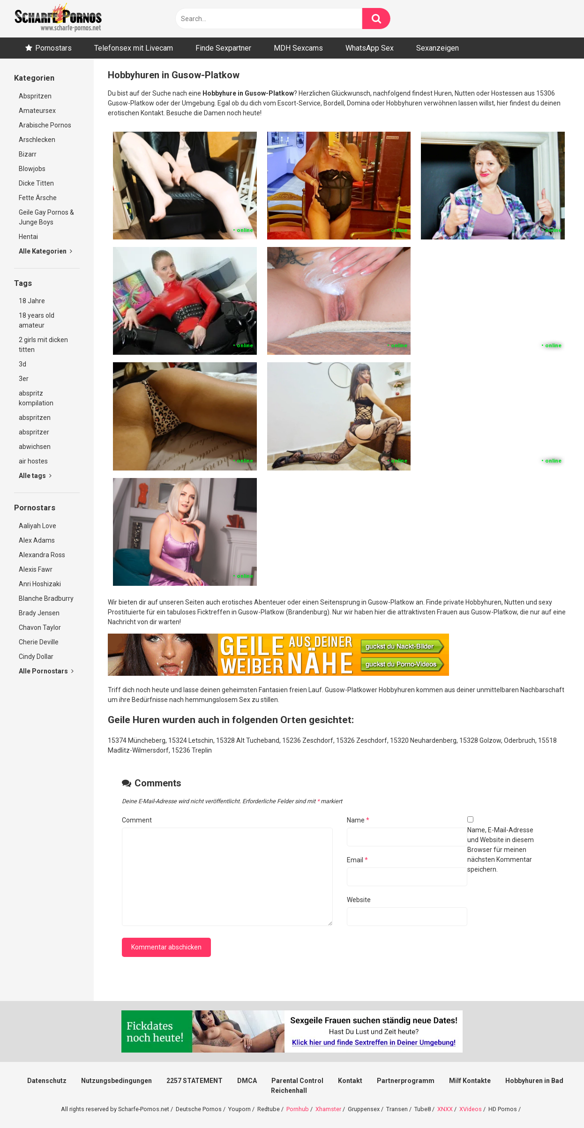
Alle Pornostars (46, 671)
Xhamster (328, 1109)
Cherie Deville (39, 642)
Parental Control (297, 1080)
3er (24, 378)
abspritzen (35, 417)
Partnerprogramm (405, 1080)
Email (357, 860)
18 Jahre (32, 301)
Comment (137, 820)
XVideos (470, 1109)
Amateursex (37, 110)
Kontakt (350, 1080)
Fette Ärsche (38, 198)
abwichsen (35, 446)
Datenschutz (47, 1080)
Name (358, 820)
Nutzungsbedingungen (116, 1080)
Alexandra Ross (42, 555)
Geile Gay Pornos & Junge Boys (46, 217)
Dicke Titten (36, 183)
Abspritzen (35, 96)
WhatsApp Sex (369, 48)
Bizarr (28, 154)
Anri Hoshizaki (40, 584)
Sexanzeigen (437, 48)
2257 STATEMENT (194, 1080)
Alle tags (35, 475)
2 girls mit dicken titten (43, 344)
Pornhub (297, 1109)
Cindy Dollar (36, 656)
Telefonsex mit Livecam (133, 48)
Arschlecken (37, 139)
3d (22, 364)
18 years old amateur (36, 320)
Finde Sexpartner (223, 48)
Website (359, 900)
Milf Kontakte (470, 1080)
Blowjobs (32, 168)
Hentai (28, 236)
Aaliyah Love (37, 526)
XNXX (445, 1109)
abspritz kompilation (36, 398)
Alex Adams (37, 540)
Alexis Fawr (35, 569)
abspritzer (34, 432)
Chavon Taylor (40, 627)
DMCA (247, 1080)
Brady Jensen (39, 613)
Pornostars (53, 48)
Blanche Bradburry (46, 598)
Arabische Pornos (45, 125)
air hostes (33, 461)
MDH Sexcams (298, 48)
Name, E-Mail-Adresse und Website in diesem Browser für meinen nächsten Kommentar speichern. (500, 849)
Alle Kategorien (45, 251)
